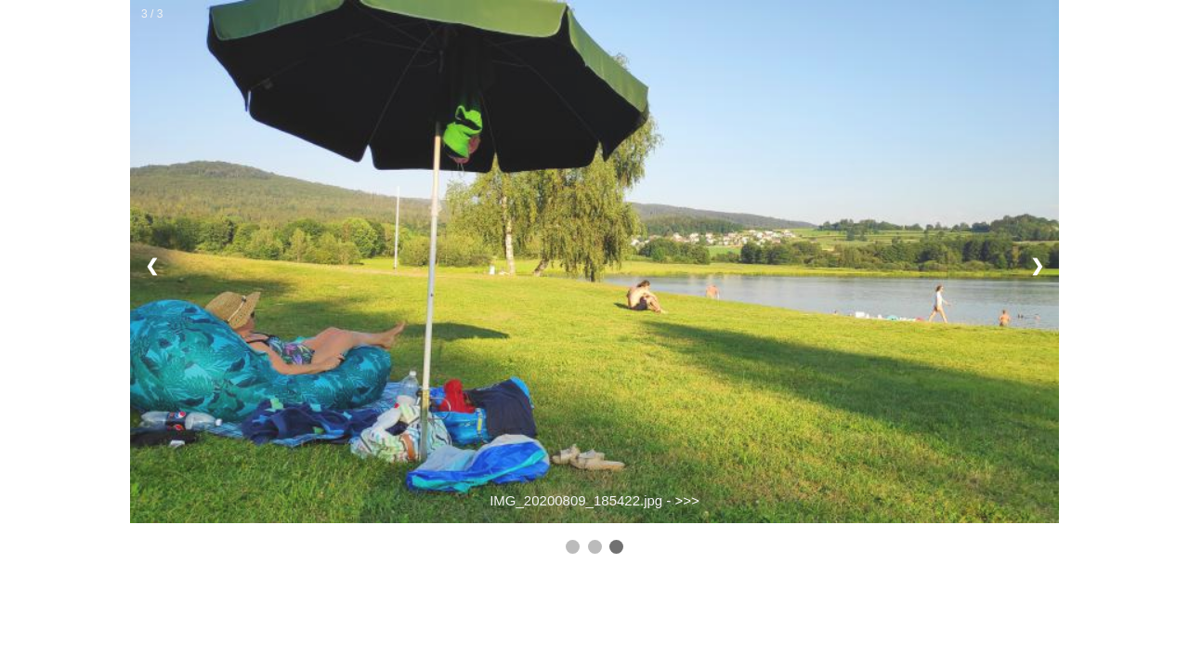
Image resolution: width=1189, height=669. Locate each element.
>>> (687, 500)
